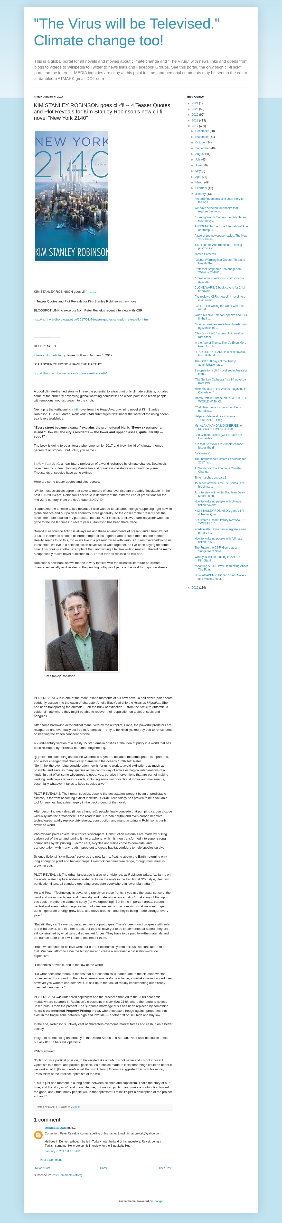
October (201, 142)
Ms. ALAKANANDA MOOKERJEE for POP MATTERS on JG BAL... (219, 427)
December (202, 131)
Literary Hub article (47, 355)
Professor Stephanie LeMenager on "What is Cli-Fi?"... (218, 270)
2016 (195, 587)
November (202, 137)
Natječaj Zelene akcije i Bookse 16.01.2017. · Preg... (215, 418)
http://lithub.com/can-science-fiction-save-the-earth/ (70, 373)
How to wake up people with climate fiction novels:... (218, 503)
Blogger (158, 1201)
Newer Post (42, 1168)
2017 (195, 126)
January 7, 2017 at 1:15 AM (62, 1151)
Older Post (164, 1168)
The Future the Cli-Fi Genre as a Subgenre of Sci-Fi (216, 549)
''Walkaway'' (202, 453)
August (200, 154)
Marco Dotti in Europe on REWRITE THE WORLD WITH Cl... (221, 399)
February (201, 188)
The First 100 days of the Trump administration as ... (215, 363)
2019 (195, 114)
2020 (195, 109)
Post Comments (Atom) (67, 1175)
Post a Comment (51, 1160)
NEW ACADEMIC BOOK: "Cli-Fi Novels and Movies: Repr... (220, 577)
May (198, 171)
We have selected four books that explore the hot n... (216, 209)
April (198, 177)
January (201, 194)
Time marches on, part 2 (210, 477)
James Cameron (205, 254)
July (198, 159)
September (202, 148)
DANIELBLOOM (55, 1128)
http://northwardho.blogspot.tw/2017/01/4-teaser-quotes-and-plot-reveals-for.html (91, 319)
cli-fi (75, 409)
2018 (195, 120)
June (198, 165)
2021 (195, 103)
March (199, 182)
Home (104, 1168)
